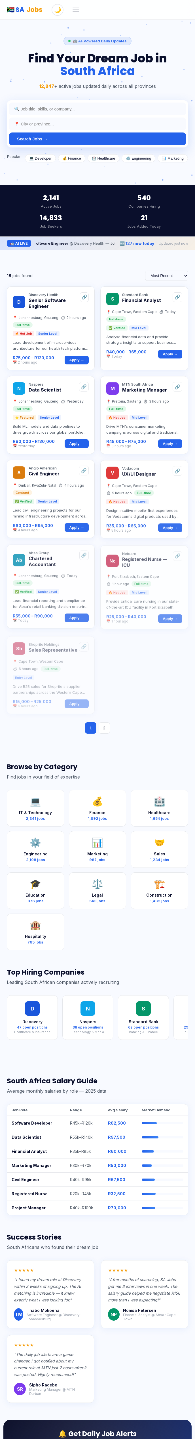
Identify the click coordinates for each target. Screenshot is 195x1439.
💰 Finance (71, 158)
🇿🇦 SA (25, 9)
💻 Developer (40, 158)
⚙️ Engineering (138, 158)
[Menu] (76, 9)
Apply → (76, 363)
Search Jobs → (32, 138)
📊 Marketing (173, 158)
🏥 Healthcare (103, 158)
